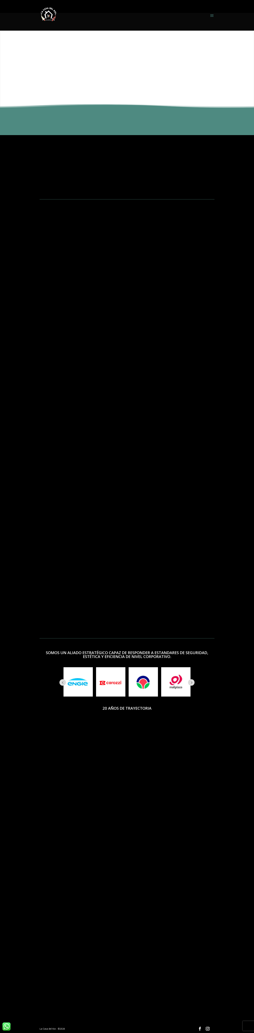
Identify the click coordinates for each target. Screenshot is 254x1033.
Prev (62, 682)
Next (191, 682)
